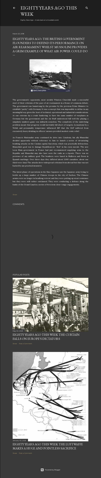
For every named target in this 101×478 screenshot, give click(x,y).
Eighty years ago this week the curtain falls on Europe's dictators (46, 337)
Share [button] (15, 195)
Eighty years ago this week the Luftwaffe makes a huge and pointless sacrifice (48, 446)
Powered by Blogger (50, 469)
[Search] (86, 7)
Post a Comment (25, 344)
